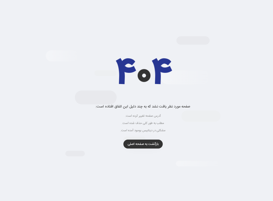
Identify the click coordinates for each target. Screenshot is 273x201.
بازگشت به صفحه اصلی (136, 144)
